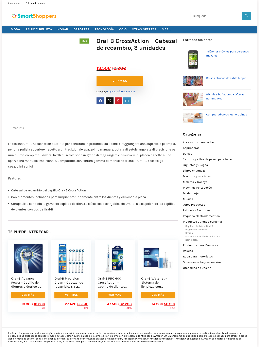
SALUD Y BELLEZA (38, 29)
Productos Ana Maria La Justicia (203, 236)
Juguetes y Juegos (195, 165)
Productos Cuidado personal (202, 221)
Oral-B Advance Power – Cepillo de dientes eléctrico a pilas (25, 285)
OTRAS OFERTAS (144, 29)
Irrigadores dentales (196, 229)
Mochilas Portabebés (197, 187)
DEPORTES (81, 29)
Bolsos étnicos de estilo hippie (226, 78)
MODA (15, 29)
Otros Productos (194, 204)
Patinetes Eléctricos (196, 210)
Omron (189, 233)
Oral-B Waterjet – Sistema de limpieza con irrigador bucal (154, 285)
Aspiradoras (191, 148)
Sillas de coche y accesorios (202, 262)
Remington (191, 239)
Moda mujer (191, 193)
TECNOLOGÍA (104, 29)
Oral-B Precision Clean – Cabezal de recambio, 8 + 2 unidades (68, 285)
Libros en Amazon (195, 170)
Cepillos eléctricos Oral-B (121, 91)
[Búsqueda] (246, 16)
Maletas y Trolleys (195, 182)
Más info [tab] (18, 128)
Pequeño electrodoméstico (201, 216)
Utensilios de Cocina (197, 268)
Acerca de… (14, 3)
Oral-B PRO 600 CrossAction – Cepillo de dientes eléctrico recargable (113, 285)
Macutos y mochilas (197, 176)
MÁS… (166, 29)
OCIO (123, 29)
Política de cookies (35, 3)
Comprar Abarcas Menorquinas (226, 114)
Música (188, 199)
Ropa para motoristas (198, 256)
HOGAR (62, 29)
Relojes (188, 251)
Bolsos (187, 153)
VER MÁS (120, 81)
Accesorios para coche (198, 142)
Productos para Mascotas (200, 245)
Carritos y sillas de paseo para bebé (207, 159)
